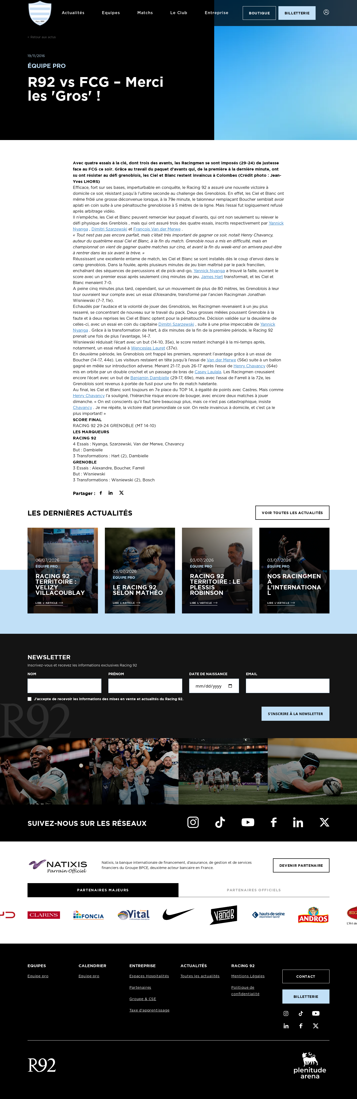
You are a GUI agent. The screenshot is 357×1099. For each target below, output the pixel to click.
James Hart (212, 277)
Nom (32, 674)
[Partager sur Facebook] (101, 493)
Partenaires (140, 987)
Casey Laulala (208, 372)
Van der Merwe (221, 360)
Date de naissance (208, 674)
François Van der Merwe (156, 229)
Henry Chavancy (249, 366)
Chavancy (82, 408)
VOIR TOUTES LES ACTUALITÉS (292, 513)
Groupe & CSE (142, 999)
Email (251, 674)
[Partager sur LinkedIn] (110, 493)
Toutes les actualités (200, 976)
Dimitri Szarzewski (109, 229)
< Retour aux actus (42, 37)
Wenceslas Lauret (148, 348)
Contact (305, 976)
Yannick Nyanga (209, 271)
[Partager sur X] (121, 493)
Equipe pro (38, 976)
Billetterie (306, 996)
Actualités (72, 13)
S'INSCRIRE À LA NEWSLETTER (295, 713)
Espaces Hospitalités (149, 976)
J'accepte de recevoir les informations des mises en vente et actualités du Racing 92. (108, 699)
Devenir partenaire (301, 865)
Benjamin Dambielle (149, 378)
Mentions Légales (248, 976)
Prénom (116, 674)
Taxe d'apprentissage (149, 1010)
